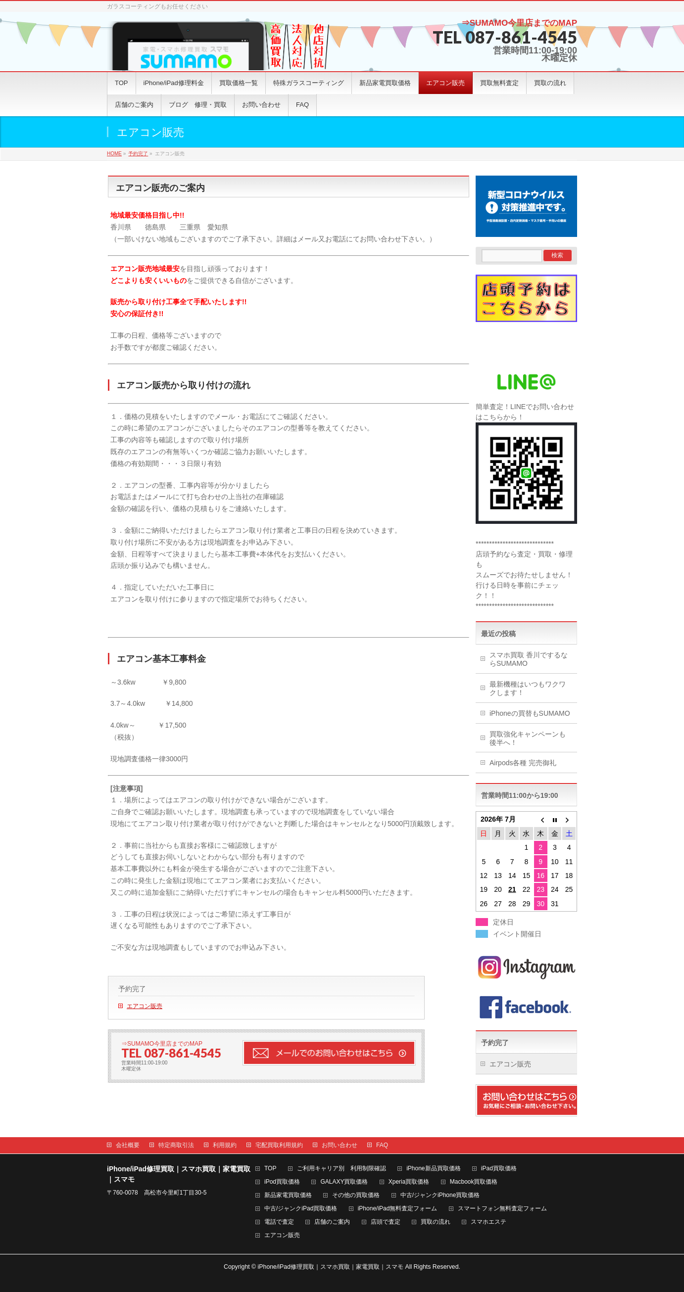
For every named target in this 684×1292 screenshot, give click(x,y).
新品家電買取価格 (288, 1195)
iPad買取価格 (499, 1168)
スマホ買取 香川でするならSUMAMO (528, 659)
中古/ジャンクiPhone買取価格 (440, 1195)
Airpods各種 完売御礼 (522, 763)
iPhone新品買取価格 (433, 1168)
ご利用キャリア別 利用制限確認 (341, 1168)
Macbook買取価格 (474, 1182)
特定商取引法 (176, 1145)
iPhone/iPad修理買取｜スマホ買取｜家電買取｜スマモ (330, 1266)
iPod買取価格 (282, 1182)
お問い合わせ (339, 1145)
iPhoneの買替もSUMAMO (529, 713)
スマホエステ (488, 1222)
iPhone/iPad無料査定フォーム (398, 1208)
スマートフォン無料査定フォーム (502, 1208)
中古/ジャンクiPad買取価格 (300, 1208)
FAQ (382, 1145)
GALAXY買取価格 (344, 1182)
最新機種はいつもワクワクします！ (527, 688)
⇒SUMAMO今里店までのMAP (519, 23)
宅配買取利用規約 (279, 1145)
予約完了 (132, 989)
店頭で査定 (385, 1222)
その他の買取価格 (356, 1195)
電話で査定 (279, 1222)
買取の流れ (435, 1222)
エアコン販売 (144, 1006)
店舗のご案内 (332, 1222)
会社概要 (128, 1145)
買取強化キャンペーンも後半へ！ (527, 738)
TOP (270, 1168)
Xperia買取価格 (409, 1182)
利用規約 (225, 1145)
